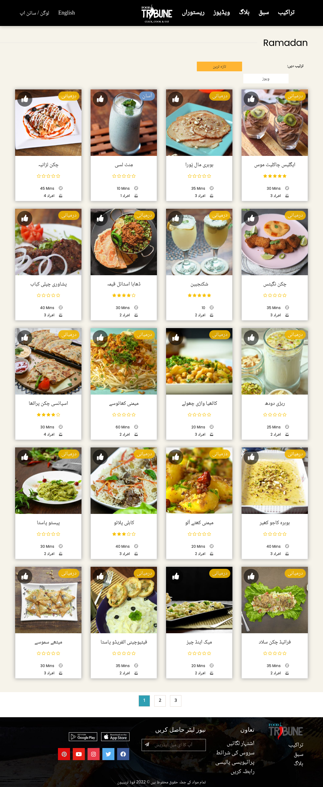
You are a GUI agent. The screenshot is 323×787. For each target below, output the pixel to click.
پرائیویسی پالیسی (234, 762)
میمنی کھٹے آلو (199, 523)
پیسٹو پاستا (48, 523)
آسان (147, 96)
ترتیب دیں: (295, 66)
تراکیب (286, 13)
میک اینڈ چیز (199, 642)
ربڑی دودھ (275, 403)
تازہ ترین (219, 66)
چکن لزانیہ (48, 165)
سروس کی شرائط (235, 753)
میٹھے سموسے (48, 642)
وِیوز (266, 78)
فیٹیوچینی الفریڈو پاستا (124, 642)
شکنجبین (199, 284)
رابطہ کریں (242, 772)
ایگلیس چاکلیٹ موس (274, 165)
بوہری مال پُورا (199, 165)
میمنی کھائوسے (124, 403)
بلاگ (244, 13)
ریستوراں (193, 13)
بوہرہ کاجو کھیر (275, 523)
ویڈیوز (221, 13)
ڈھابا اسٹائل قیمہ (124, 284)
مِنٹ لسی (124, 165)
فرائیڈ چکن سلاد (275, 642)
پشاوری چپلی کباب (48, 284)
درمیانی (295, 96)
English (66, 13)
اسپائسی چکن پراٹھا (48, 403)
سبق (263, 13)
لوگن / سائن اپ (34, 13)
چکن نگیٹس (274, 284)
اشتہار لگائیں (240, 744)
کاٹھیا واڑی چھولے (199, 403)
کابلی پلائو (124, 523)
